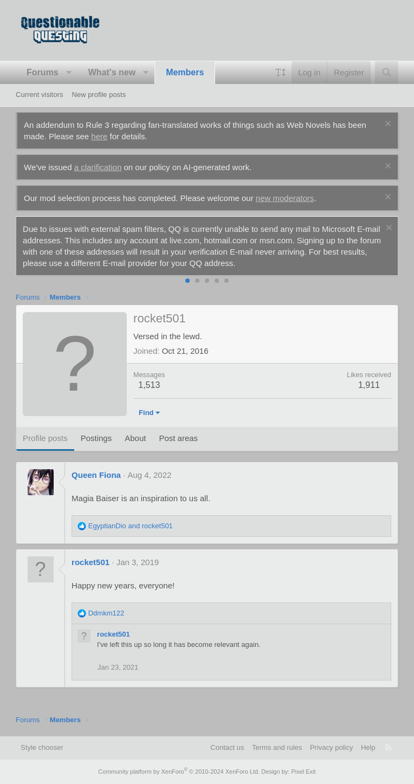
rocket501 (90, 562)
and (130, 526)
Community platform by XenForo (179, 771)
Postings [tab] (96, 438)
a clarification (98, 167)
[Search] (386, 72)
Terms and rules (277, 747)
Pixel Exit (303, 771)
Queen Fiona (96, 475)
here (99, 136)
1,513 (149, 385)
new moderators (285, 198)
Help (368, 747)
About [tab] (135, 438)
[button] (68, 72)
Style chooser (42, 747)
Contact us (227, 747)
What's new (111, 72)
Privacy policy (331, 747)
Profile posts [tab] (45, 438)
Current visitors (39, 94)
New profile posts (99, 94)
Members (185, 72)
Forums (43, 72)
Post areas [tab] (178, 438)
